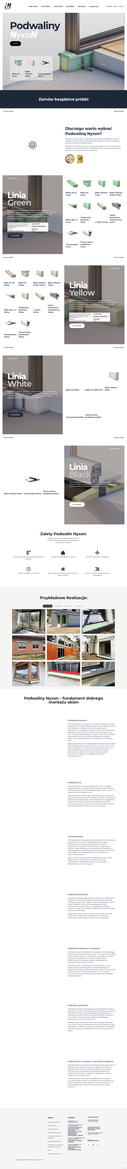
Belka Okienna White (28, 74)
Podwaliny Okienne (54, 1122)
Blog (49, 1150)
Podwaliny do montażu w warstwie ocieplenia (56, 1145)
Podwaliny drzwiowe (54, 1132)
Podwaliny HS (52, 1125)
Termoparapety (53, 1129)
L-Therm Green (101, 222)
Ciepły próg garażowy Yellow (23, 310)
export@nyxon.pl (93, 1120)
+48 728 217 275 (73, 1126)
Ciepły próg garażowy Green (85, 219)
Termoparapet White (75, 417)
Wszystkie (47, 606)
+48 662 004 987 (93, 1121)
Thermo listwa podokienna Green (86, 244)
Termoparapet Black (32, 494)
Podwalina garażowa (54, 1141)
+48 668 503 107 (73, 1146)
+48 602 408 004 (73, 1139)
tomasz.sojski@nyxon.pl (95, 1133)
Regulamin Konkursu (55, 1153)
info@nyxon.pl (72, 1121)
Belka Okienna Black (13, 494)
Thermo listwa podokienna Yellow (25, 334)
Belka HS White (72, 390)
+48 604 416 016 (93, 1134)
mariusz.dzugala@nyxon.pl (76, 1138)
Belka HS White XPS (94, 390)
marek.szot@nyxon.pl (74, 1144)
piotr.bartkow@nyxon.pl (75, 1125)
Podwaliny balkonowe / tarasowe (55, 1137)
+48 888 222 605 (73, 1122)
